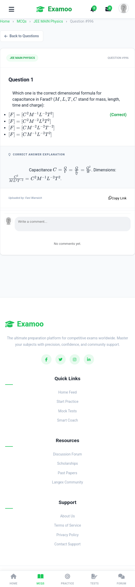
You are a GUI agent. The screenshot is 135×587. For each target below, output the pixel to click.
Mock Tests (67, 411)
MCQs (22, 21)
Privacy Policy (67, 535)
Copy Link (117, 198)
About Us (67, 516)
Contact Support (67, 544)
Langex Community (67, 482)
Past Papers (67, 473)
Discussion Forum (67, 454)
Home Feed (67, 392)
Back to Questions (21, 36)
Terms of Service (67, 525)
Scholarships (67, 463)
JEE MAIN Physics (48, 21)
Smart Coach (67, 420)
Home (5, 21)
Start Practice (68, 401)
